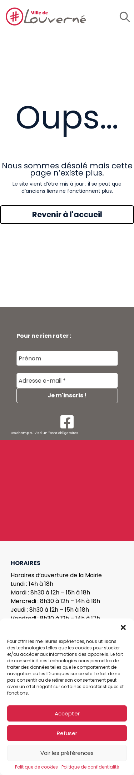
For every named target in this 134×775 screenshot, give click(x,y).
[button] (123, 627)
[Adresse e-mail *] (67, 380)
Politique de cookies (36, 767)
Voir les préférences (67, 753)
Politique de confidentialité (90, 767)
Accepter (67, 713)
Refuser (67, 733)
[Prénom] (67, 358)
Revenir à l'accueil (67, 214)
